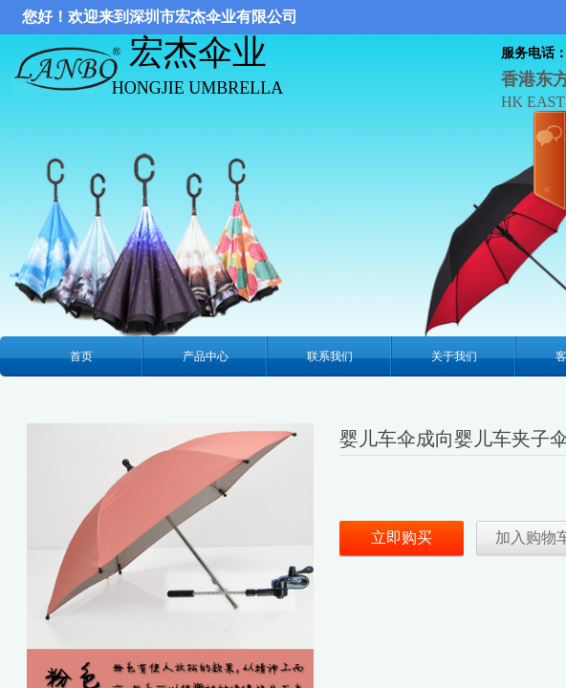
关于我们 (454, 356)
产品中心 (206, 356)
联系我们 (330, 356)
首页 (81, 356)
